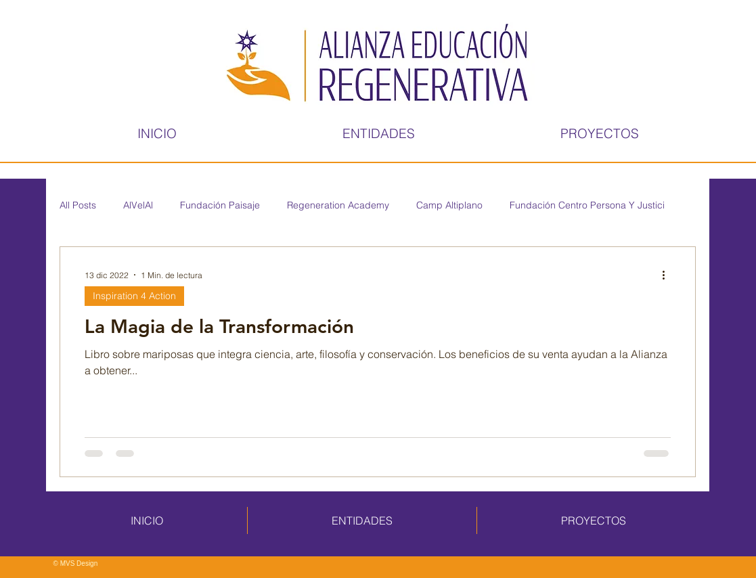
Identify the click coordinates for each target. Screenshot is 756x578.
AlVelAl (138, 205)
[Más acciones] (669, 275)
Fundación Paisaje (220, 205)
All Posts (78, 205)
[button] (379, 133)
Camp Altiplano (449, 205)
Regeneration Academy (338, 205)
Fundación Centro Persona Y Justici (587, 205)
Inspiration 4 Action (134, 296)
